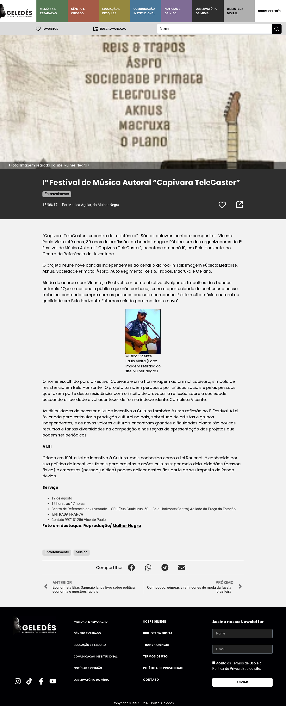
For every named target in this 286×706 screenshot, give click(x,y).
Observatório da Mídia (206, 11)
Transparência (156, 645)
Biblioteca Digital (235, 11)
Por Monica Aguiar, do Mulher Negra (91, 204)
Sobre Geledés (269, 11)
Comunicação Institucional (144, 11)
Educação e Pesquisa (111, 11)
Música (81, 552)
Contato (151, 679)
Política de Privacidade (163, 668)
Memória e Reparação (48, 11)
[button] (131, 567)
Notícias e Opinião (173, 11)
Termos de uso (155, 656)
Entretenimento (57, 194)
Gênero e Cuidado (78, 11)
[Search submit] (277, 29)
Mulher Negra (127, 525)
